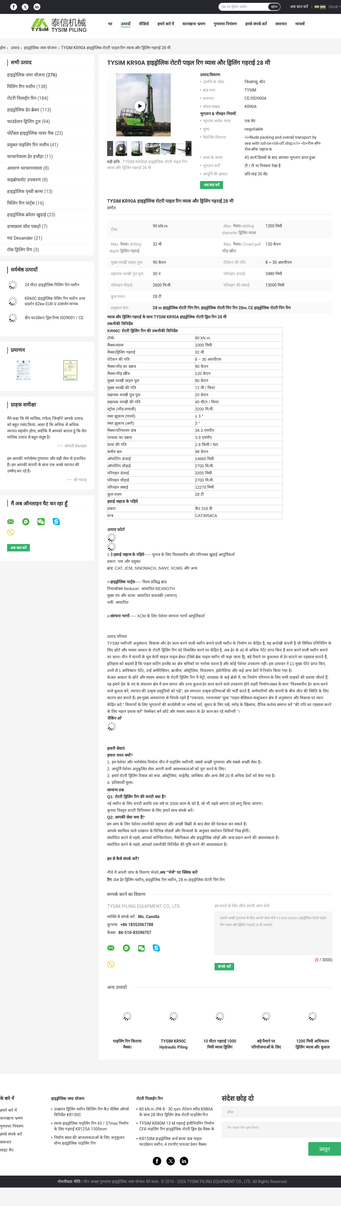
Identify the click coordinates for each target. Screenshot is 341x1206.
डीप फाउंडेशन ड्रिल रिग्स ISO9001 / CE (54, 317)
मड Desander (20, 238)
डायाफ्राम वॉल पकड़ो (24, 226)
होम (2, 47)
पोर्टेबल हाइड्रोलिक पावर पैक (30, 133)
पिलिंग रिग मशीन (21, 86)
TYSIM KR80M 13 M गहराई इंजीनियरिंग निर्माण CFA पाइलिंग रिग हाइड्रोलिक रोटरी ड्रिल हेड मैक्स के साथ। (176, 1127)
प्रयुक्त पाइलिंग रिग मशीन (28, 145)
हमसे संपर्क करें (256, 24)
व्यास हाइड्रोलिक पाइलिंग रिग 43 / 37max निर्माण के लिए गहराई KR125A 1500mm (91, 1126)
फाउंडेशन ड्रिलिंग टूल (24, 121)
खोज (274, 7)
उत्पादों (125, 24)
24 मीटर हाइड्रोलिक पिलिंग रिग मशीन (52, 285)
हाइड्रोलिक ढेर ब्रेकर (23, 110)
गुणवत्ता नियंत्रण (225, 24)
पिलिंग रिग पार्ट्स (21, 203)
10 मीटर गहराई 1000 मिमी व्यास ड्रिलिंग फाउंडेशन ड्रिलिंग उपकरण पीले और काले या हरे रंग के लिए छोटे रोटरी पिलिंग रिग (219, 1044)
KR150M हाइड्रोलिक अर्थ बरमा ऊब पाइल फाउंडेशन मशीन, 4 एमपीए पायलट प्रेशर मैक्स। (173, 1141)
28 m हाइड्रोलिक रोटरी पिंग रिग (201, 879)
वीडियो (144, 24)
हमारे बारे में (165, 24)
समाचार (281, 24)
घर (110, 24)
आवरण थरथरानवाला (24, 168)
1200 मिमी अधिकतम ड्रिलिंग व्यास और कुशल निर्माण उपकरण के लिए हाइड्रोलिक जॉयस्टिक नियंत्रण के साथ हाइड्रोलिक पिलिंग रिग (312, 1044)
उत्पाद (15, 47)
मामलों (300, 24)
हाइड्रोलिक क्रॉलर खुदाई (26, 214)
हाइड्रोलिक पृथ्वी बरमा (25, 191)
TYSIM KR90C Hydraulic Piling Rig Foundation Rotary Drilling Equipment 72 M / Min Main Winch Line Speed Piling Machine (173, 1044)
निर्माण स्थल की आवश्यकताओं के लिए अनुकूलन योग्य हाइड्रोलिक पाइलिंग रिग (89, 1140)
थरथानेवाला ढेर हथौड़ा (25, 156)
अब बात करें (299, 6)
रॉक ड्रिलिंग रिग (19, 249)
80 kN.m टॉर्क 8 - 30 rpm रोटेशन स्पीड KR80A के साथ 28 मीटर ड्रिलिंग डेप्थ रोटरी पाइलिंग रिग (176, 1112)
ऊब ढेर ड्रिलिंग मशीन (128, 879)
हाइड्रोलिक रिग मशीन (160, 879)
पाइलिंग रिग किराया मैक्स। (127, 1044)
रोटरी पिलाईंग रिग (21, 98)
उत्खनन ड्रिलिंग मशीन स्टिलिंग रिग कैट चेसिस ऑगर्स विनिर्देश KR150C (91, 1112)
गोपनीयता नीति (69, 1181)
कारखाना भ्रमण (193, 24)
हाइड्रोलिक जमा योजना (40, 47)
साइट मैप (6, 1150)
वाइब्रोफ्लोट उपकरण (24, 179)
